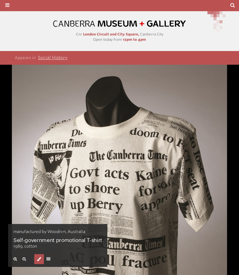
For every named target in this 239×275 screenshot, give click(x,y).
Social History (53, 57)
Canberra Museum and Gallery (119, 23)
